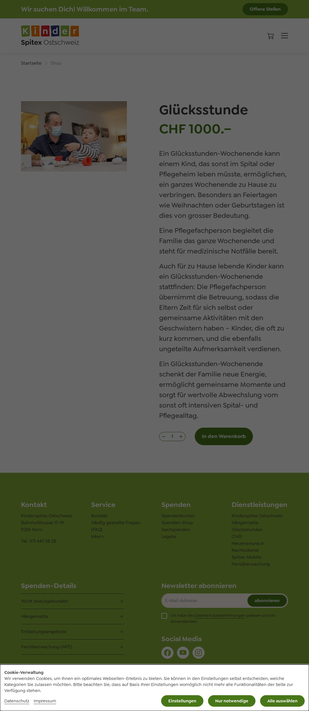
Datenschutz (16, 701)
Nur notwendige (231, 701)
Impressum (45, 701)
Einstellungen (182, 701)
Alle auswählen (282, 701)
